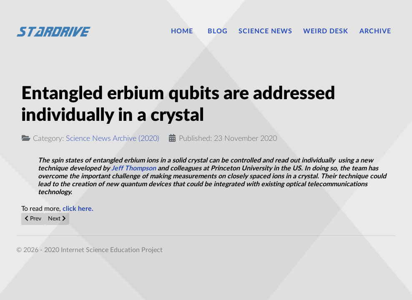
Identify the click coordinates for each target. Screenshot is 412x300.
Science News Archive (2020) (112, 138)
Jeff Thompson (133, 168)
